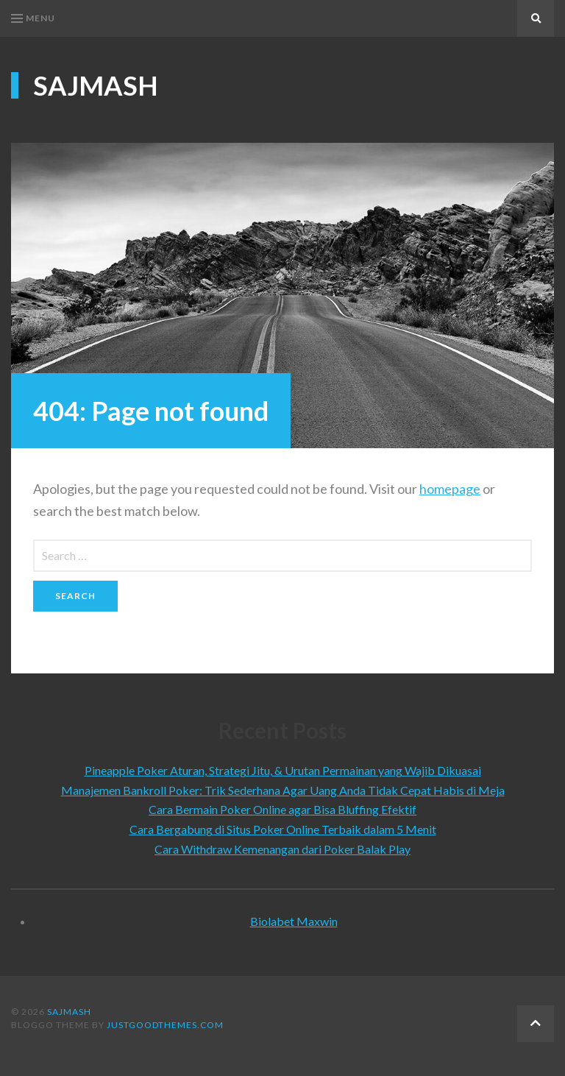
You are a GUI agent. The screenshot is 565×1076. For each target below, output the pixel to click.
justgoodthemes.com (165, 1024)
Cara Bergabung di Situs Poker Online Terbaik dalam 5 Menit (282, 829)
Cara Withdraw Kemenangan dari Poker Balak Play (282, 849)
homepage (449, 489)
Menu (33, 18)
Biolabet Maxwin (294, 921)
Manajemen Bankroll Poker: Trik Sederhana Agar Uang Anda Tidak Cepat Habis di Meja (283, 790)
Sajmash (95, 85)
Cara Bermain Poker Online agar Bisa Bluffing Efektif (282, 809)
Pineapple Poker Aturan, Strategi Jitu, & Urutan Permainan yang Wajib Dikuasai (283, 770)
